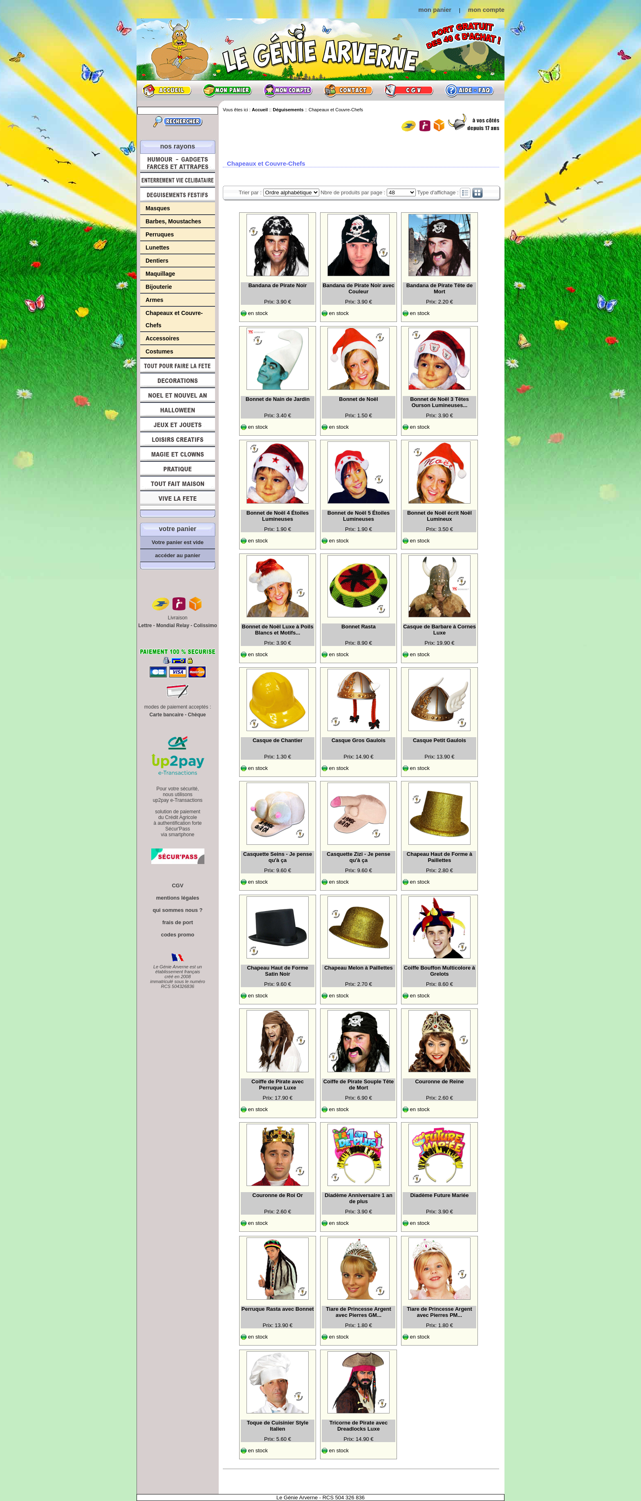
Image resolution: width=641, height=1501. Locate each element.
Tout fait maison (177, 484)
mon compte (486, 9)
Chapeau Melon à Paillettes (358, 968)
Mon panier (227, 90)
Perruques (160, 234)
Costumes (159, 351)
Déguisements (177, 195)
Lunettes (157, 247)
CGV (408, 90)
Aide (469, 90)
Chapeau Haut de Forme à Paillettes (439, 857)
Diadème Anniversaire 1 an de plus (358, 1198)
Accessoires (162, 338)
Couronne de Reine (439, 1081)
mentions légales (177, 898)
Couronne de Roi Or (277, 1195)
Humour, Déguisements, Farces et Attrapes (177, 163)
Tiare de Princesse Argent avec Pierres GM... (358, 1312)
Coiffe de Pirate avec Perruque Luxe (277, 1084)
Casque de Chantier (278, 740)
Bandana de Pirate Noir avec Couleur (358, 288)
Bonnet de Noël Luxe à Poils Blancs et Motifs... (278, 629)
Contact (348, 90)
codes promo (178, 935)
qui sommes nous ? (177, 910)
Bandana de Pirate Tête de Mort (439, 288)
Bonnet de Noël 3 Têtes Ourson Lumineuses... (439, 402)
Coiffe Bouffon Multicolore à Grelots (439, 971)
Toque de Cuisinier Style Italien (278, 1426)
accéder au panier (177, 555)
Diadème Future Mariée (439, 1195)
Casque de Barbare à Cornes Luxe (439, 629)
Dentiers (157, 260)
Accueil (166, 90)
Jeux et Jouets (177, 425)
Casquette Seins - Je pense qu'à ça (277, 857)
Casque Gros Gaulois (358, 740)
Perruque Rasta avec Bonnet (277, 1309)
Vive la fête (177, 500)
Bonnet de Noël (358, 399)
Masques (158, 208)
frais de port (177, 922)
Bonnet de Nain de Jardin (278, 399)
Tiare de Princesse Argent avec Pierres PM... (439, 1312)
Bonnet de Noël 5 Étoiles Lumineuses (358, 516)
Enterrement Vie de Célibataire (177, 180)
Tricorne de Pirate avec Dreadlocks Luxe (358, 1426)
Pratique (177, 469)
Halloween (177, 410)
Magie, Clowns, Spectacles (177, 454)
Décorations (177, 380)
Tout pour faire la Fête (177, 366)
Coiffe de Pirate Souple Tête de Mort (358, 1084)
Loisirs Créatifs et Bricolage (177, 439)
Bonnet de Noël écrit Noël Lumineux (439, 516)
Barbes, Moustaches (173, 221)
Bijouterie (159, 287)
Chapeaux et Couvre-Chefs (174, 319)
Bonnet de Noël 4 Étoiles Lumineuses (278, 516)
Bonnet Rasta (358, 626)
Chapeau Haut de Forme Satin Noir (277, 971)
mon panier (434, 9)
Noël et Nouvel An (177, 395)
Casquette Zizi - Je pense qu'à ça (358, 857)
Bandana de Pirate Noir (277, 285)
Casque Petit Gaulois (439, 740)
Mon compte (287, 90)
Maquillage (160, 273)
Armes (155, 300)
